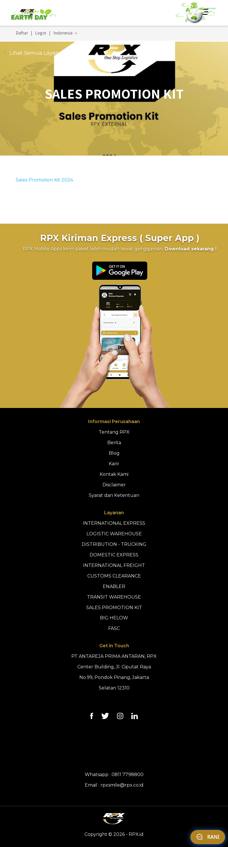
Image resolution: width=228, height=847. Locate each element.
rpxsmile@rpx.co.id (122, 785)
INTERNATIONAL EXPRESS (114, 523)
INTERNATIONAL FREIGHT (114, 565)
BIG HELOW (114, 618)
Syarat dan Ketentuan (114, 495)
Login (40, 33)
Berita (114, 442)
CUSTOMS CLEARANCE (114, 576)
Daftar (22, 33)
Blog (114, 453)
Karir (114, 463)
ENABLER (114, 586)
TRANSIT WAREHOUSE (114, 597)
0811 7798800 (128, 774)
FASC (114, 628)
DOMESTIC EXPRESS (114, 555)
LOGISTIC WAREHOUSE (114, 533)
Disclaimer (114, 484)
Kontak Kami (114, 474)
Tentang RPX (114, 432)
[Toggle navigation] (205, 13)
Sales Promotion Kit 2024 (44, 180)
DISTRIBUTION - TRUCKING (114, 544)
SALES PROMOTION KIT (114, 607)
